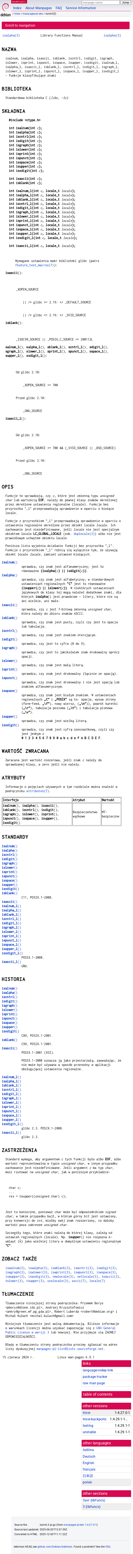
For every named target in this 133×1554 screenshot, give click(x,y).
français (89, 1469)
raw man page (94, 1383)
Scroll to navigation (20, 25)
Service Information (81, 8)
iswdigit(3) (106, 1268)
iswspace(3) (106, 1272)
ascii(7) (79, 1281)
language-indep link (98, 1370)
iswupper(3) (15, 1276)
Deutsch (89, 1456)
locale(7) (97, 1281)
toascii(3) (110, 1276)
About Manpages (38, 8)
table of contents (98, 1394)
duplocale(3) (84, 534)
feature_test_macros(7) (34, 265)
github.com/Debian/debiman (55, 1546)
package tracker (95, 1377)
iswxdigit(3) (38, 1276)
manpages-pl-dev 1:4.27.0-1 (80, 1524)
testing (88, 1426)
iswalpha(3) (37, 1268)
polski (87, 1482)
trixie (17, 13)
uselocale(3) (57, 1281)
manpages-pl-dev (33, 13)
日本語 (88, 1476)
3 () (92, 1507)
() (9, 562)
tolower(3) (14, 1281)
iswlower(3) (37, 1272)
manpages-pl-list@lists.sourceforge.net (70, 1349)
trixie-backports (94, 1419)
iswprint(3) (60, 1272)
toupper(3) (35, 1281)
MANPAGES (19, 1)
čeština (88, 1450)
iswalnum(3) (15, 1268)
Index (17, 8)
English (88, 1463)
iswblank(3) (60, 1268)
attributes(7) (37, 791)
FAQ (59, 8)
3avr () (94, 1500)
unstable (89, 1432)
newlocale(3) (63, 1276)
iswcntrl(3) (83, 1268)
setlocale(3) (87, 1276)
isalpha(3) (11, 35)
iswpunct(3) (83, 1272)
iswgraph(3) (15, 1272)
